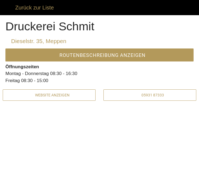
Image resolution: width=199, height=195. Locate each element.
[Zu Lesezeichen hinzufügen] (162, 188)
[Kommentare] (36, 188)
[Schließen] (7, 7)
